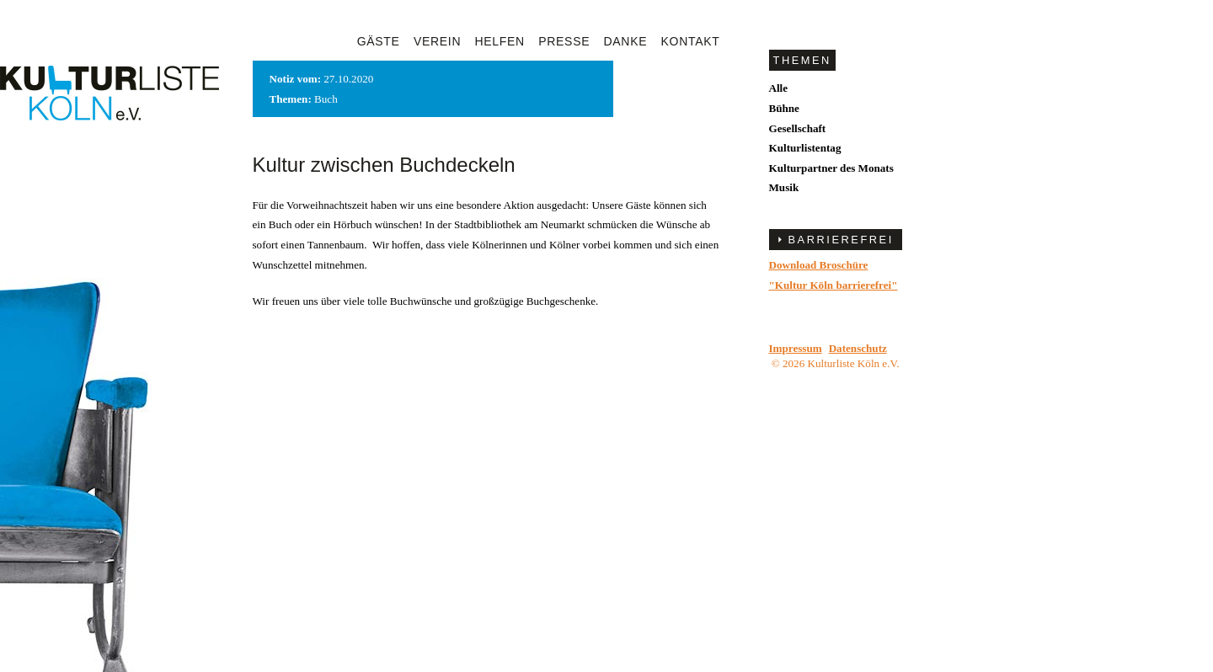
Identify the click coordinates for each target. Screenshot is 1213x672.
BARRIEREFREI (841, 239)
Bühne (784, 108)
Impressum (795, 348)
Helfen (500, 41)
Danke (626, 41)
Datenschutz (858, 348)
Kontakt (690, 41)
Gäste (378, 41)
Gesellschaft (797, 128)
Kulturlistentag (805, 147)
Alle (778, 88)
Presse (564, 41)
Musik (784, 187)
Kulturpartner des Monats (831, 168)
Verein (437, 41)
